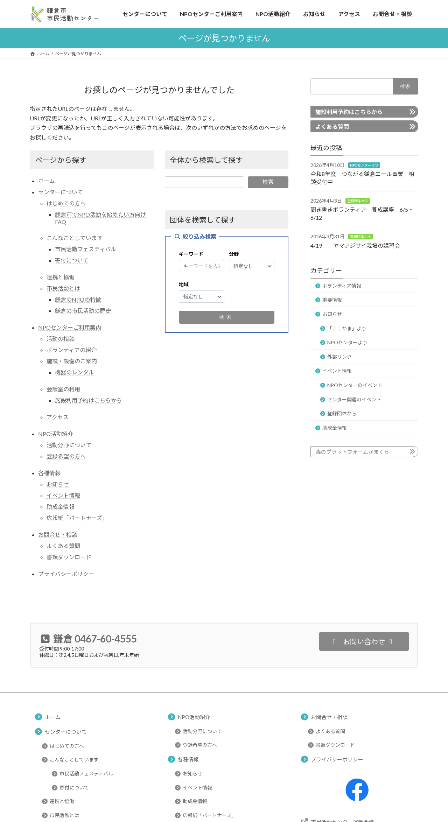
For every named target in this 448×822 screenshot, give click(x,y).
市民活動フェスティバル (85, 249)
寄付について (72, 260)
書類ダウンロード (69, 557)
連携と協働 (61, 277)
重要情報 (332, 300)
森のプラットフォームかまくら (352, 451)
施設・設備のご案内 (72, 361)
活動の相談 (61, 338)
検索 (268, 182)
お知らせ (58, 484)
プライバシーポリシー (66, 573)
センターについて (60, 192)
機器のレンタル (74, 372)
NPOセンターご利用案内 (69, 327)
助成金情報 (61, 506)
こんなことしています (75, 237)
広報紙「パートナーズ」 (77, 517)
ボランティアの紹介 (72, 349)
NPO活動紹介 (55, 433)
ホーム (46, 180)
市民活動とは (63, 288)
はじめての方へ (66, 203)
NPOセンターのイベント (354, 385)
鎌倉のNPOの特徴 (78, 299)
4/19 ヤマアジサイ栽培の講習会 (355, 245)
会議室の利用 (63, 389)
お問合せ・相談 (57, 534)
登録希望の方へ (66, 456)
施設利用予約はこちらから (88, 400)
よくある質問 (63, 545)
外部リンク (339, 356)
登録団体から (357, 200)
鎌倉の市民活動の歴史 (83, 310)
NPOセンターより (364, 165)
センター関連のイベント (354, 399)
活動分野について (69, 445)
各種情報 (49, 473)
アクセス (58, 417)
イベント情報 (63, 495)
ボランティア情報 (341, 285)
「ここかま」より (346, 328)
